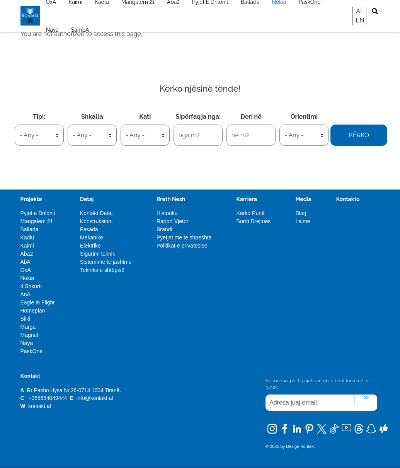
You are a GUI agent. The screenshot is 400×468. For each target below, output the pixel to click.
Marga (28, 327)
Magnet (29, 335)
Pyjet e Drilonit (37, 213)
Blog (300, 213)
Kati (145, 116)
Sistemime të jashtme (106, 262)
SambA (80, 30)
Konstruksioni (96, 221)
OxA (25, 270)
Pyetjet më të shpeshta (184, 237)
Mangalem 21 (36, 221)
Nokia (27, 278)
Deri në (250, 116)
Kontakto (348, 199)
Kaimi (27, 246)
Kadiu (27, 237)
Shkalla (92, 116)
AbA (25, 262)
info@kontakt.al (95, 398)
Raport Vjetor (172, 221)
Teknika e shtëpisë (102, 270)
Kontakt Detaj (96, 213)
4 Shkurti (31, 286)
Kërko (359, 135)
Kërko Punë (251, 213)
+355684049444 (48, 398)
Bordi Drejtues (254, 221)
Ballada (29, 229)
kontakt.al (39, 406)
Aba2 (26, 254)
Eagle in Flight (37, 302)
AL (360, 11)
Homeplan (32, 310)
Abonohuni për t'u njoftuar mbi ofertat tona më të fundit (317, 384)
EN (360, 20)
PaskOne (31, 351)
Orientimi (304, 116)
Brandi (164, 229)
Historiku (167, 213)
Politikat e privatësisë (182, 246)
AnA (25, 294)
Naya (52, 30)
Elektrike (90, 246)
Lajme (302, 221)
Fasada (89, 229)
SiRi (25, 319)
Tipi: (39, 116)
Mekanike (91, 237)
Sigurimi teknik (97, 254)
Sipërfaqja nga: (197, 116)
